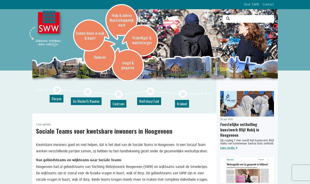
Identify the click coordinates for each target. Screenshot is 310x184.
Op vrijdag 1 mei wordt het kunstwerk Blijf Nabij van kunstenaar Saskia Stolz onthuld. (247, 120)
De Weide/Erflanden (86, 101)
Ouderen (100, 57)
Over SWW (251, 4)
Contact (268, 4)
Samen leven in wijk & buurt (90, 35)
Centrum (118, 103)
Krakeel (182, 103)
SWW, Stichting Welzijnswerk (49, 23)
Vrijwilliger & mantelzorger (142, 40)
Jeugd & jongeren (127, 65)
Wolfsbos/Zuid (149, 101)
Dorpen (56, 98)
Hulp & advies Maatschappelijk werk (121, 20)
